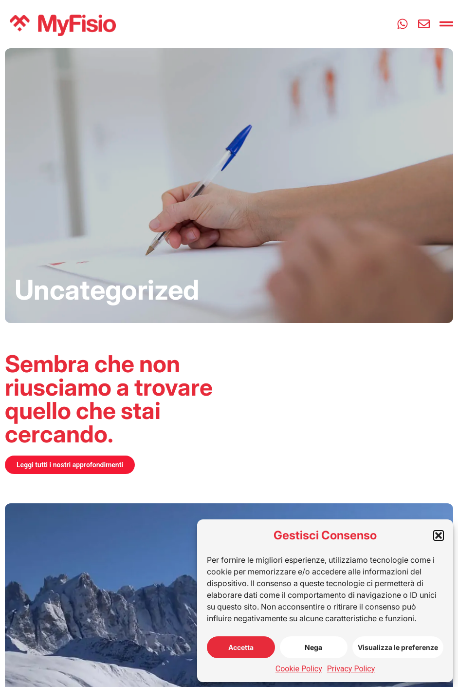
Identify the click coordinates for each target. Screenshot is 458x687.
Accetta (241, 647)
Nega (313, 647)
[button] (438, 535)
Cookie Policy (298, 668)
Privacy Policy (351, 668)
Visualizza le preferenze (398, 647)
